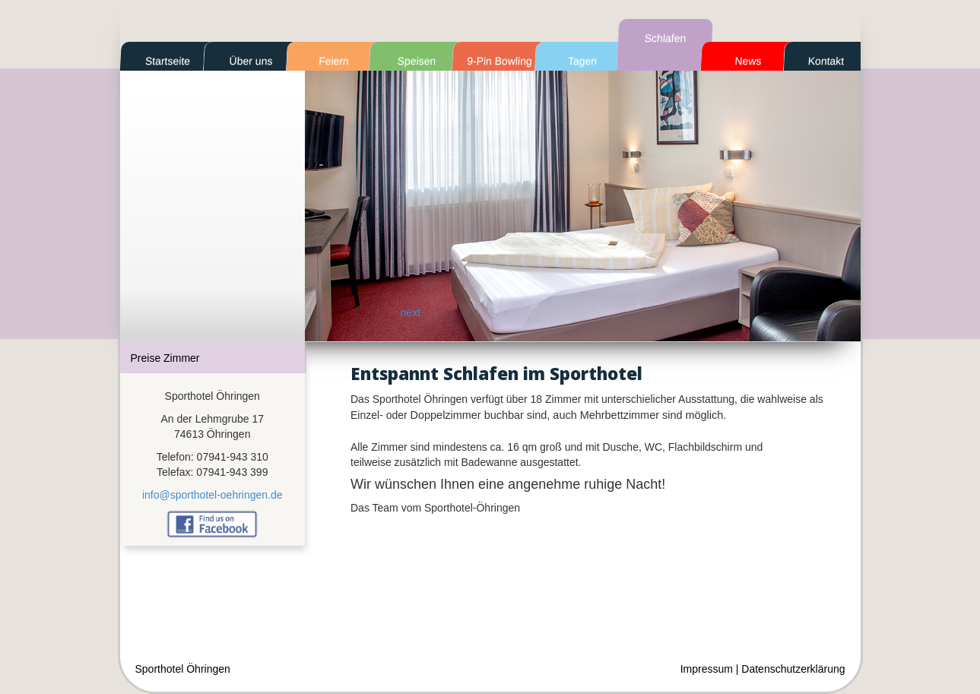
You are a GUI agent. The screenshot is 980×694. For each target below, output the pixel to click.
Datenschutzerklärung (793, 669)
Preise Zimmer (165, 358)
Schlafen (665, 38)
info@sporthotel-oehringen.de (212, 495)
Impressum (706, 669)
